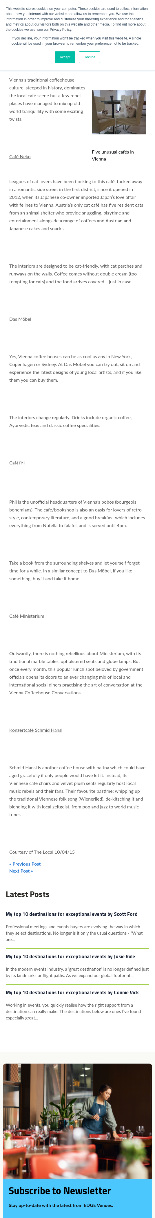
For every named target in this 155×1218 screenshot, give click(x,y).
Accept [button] (65, 57)
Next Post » (21, 870)
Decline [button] (89, 57)
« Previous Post (25, 863)
